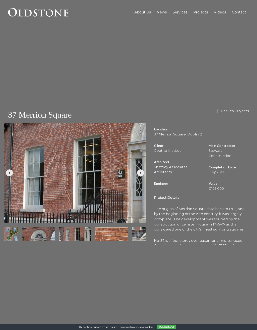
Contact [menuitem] (239, 12)
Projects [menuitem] (200, 12)
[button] (9, 172)
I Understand (166, 326)
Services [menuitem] (180, 12)
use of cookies (145, 326)
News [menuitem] (162, 12)
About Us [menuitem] (142, 12)
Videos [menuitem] (220, 12)
